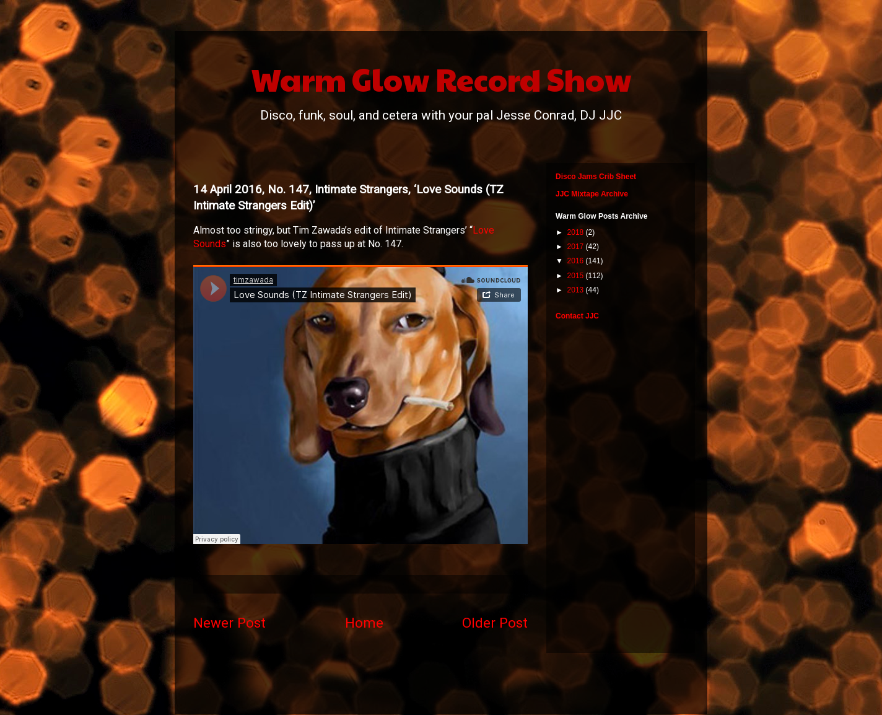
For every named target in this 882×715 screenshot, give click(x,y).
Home (364, 623)
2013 (576, 290)
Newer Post (229, 623)
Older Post (495, 623)
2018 (576, 232)
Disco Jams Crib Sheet (596, 176)
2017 (576, 246)
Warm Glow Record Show (441, 78)
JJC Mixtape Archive (592, 194)
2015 (576, 275)
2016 (576, 261)
